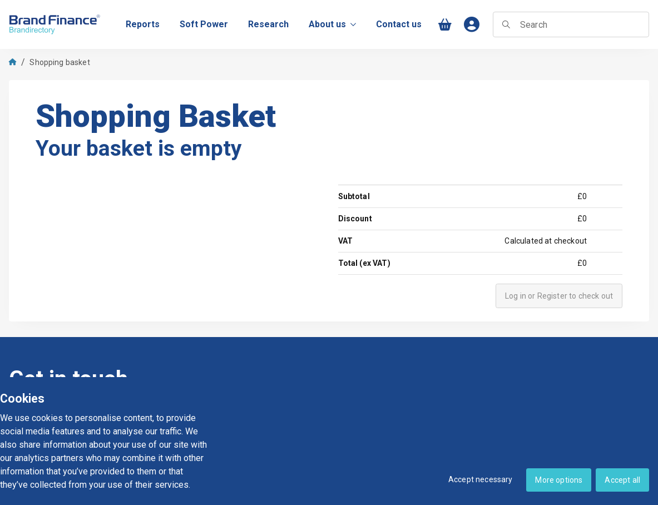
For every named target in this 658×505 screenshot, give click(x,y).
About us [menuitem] (332, 24)
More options (558, 480)
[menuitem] (143, 24)
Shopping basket (59, 62)
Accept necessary (480, 479)
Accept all (622, 480)
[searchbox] (571, 24)
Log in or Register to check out (559, 295)
